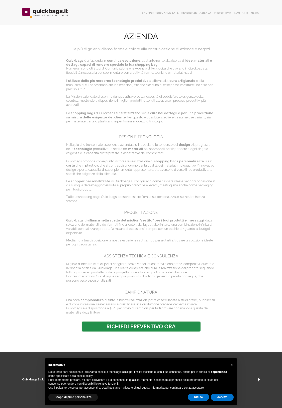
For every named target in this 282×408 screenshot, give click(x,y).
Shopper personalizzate (160, 12)
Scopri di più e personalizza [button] (73, 397)
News (255, 12)
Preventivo (222, 12)
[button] (231, 364)
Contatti (241, 12)
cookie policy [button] (84, 375)
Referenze (189, 12)
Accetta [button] (222, 397)
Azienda (205, 12)
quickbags (45, 13)
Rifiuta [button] (198, 397)
